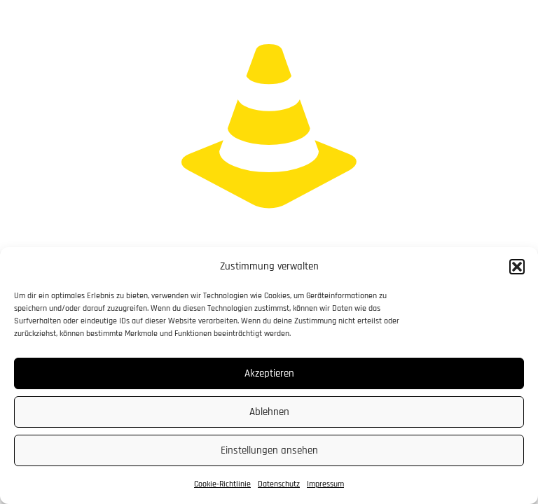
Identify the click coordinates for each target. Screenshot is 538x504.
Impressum (325, 484)
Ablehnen (269, 412)
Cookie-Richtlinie (222, 484)
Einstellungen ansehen (269, 450)
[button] (517, 267)
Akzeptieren (269, 373)
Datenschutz (279, 484)
